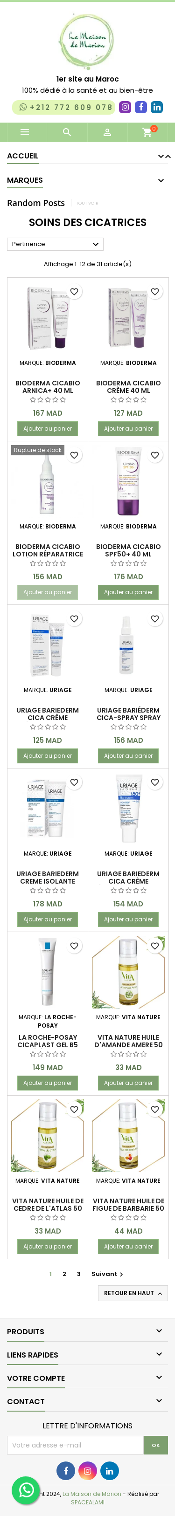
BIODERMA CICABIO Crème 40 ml (128, 386)
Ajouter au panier (47, 428)
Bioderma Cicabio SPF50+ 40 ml (128, 550)
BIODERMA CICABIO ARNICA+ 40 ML (47, 386)
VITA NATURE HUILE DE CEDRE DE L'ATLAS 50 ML (48, 1208)
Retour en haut (134, 1293)
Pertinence (56, 244)
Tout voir (87, 203)
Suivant (108, 1273)
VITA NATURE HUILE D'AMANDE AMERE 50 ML (128, 1045)
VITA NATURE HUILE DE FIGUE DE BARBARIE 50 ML (128, 1208)
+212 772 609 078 (65, 107)
